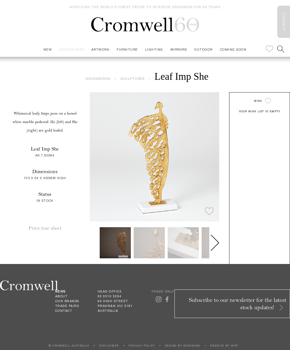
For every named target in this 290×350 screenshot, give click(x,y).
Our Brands (67, 301)
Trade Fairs (67, 306)
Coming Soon (233, 49)
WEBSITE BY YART (224, 345)
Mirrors (178, 49)
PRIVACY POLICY (142, 345)
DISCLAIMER (109, 345)
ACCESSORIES (98, 78)
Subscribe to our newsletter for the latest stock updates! (237, 304)
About (61, 296)
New (48, 49)
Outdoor (203, 49)
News (60, 291)
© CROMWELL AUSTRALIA (69, 345)
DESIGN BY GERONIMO (183, 345)
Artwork (100, 49)
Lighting (154, 49)
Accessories (71, 49)
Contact (63, 310)
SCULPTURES (132, 78)
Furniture (127, 49)
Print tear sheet (45, 228)
